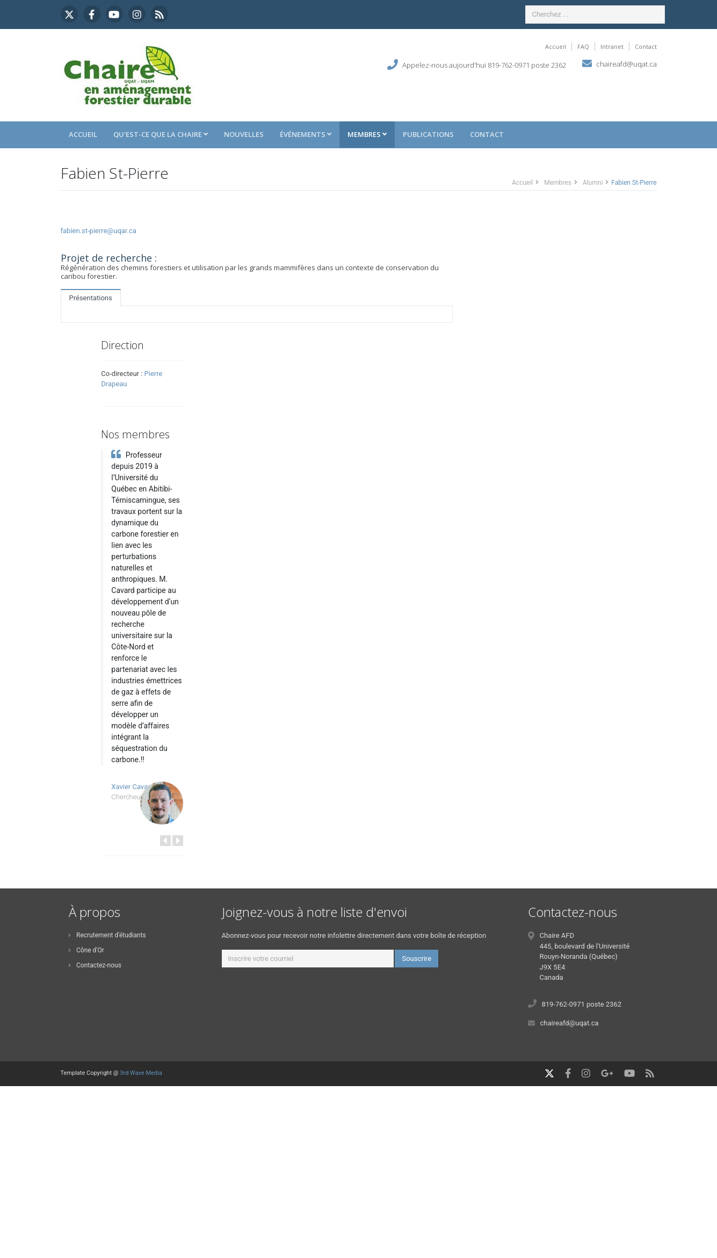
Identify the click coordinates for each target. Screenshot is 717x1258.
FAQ (583, 46)
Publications (428, 134)
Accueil (555, 46)
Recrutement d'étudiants (107, 935)
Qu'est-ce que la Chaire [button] (160, 134)
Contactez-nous (95, 965)
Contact (646, 46)
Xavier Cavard (132, 787)
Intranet (612, 46)
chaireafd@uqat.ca (626, 64)
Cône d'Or (86, 950)
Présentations (90, 298)
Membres (367, 134)
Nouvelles (244, 134)
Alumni (593, 182)
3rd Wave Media (141, 1072)
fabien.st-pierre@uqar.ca (98, 231)
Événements (305, 134)
